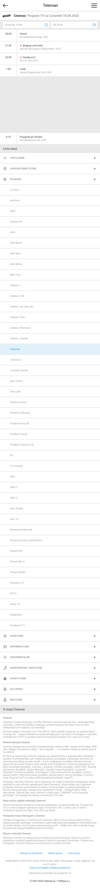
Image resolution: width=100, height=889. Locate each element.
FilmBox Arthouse (20, 412)
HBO (12, 476)
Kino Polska (16, 508)
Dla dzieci (16, 689)
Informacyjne (19, 646)
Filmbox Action (18, 402)
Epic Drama (16, 381)
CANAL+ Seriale (19, 338)
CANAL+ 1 (16, 285)
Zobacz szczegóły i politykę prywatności (50, 867)
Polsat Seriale (17, 572)
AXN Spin (15, 253)
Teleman (50, 5)
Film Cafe (15, 391)
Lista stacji (74, 853)
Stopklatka (16, 614)
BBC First (15, 274)
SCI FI (13, 593)
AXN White (16, 264)
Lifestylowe (18, 678)
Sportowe (16, 635)
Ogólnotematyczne (23, 168)
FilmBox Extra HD (19, 423)
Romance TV (17, 582)
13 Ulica (14, 189)
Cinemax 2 (16, 359)
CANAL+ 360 (17, 296)
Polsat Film (16, 550)
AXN (12, 232)
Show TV (15, 604)
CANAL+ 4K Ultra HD (21, 306)
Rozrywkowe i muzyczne (26, 667)
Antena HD (16, 221)
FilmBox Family (18, 434)
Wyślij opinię (55, 853)
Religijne (16, 699)
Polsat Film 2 (17, 561)
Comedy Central (19, 370)
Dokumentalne (20, 657)
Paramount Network (21, 529)
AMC (12, 211)
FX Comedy (16, 465)
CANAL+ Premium (20, 327)
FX (11, 455)
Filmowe (15, 179)
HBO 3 (13, 497)
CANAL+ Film (17, 317)
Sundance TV (17, 625)
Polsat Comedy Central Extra (26, 540)
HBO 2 (13, 487)
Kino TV (14, 519)
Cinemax (15, 349)
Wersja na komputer (31, 853)
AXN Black (16, 242)
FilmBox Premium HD (22, 444)
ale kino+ (15, 200)
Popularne (17, 157)
